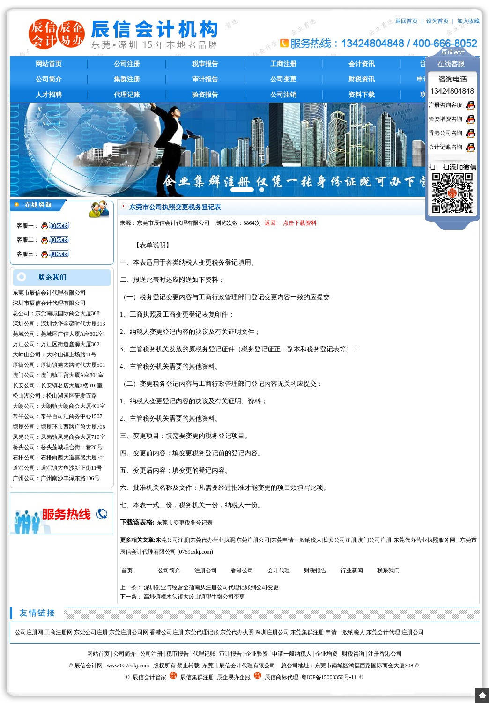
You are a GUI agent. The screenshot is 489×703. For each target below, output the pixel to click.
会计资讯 (361, 63)
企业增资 (326, 654)
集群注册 (127, 79)
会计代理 (278, 570)
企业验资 (256, 654)
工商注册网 (58, 632)
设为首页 (437, 21)
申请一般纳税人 (345, 632)
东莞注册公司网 (128, 632)
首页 (127, 570)
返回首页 (406, 21)
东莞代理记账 (202, 632)
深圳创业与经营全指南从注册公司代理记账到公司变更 (211, 587)
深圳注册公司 (272, 632)
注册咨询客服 (445, 105)
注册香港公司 (385, 654)
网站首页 (49, 63)
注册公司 (205, 570)
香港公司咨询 (445, 133)
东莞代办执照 (237, 632)
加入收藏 (468, 21)
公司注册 (127, 63)
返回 (270, 223)
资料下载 (361, 94)
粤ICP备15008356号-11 (328, 677)
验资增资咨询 (445, 119)
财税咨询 (353, 654)
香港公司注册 (167, 632)
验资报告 (205, 94)
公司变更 (283, 79)
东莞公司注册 (91, 632)
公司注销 (283, 94)
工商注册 (283, 63)
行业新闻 (352, 570)
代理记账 (127, 94)
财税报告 (315, 570)
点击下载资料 (300, 223)
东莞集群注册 (307, 632)
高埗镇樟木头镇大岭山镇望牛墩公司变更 (194, 596)
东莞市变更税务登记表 (184, 522)
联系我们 (388, 570)
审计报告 (205, 79)
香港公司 (242, 570)
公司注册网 (29, 632)
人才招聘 (49, 94)
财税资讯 (361, 79)
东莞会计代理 (383, 632)
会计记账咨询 (445, 147)
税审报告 (205, 63)
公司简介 (49, 79)
